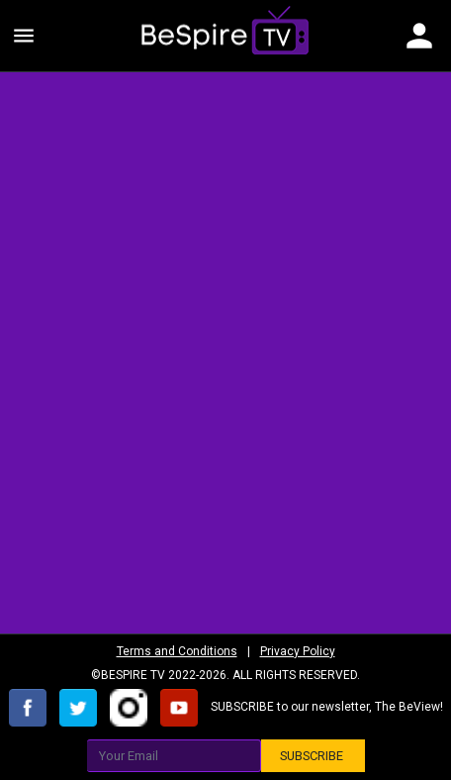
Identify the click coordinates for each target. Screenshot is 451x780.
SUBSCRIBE (313, 755)
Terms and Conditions (177, 651)
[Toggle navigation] (419, 36)
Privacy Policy (297, 651)
